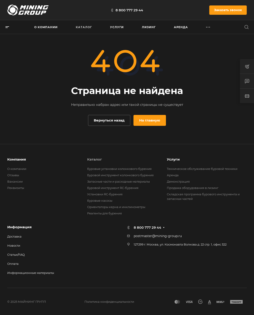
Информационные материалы (30, 273)
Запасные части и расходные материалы (118, 181)
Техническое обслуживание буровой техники (202, 169)
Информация (19, 227)
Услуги (173, 159)
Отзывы (13, 175)
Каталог (94, 159)
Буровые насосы (99, 200)
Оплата (13, 263)
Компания (16, 159)
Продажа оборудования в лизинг (192, 188)
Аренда (173, 175)
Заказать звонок (228, 10)
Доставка (14, 236)
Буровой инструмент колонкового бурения (120, 175)
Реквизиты (15, 188)
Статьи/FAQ (16, 254)
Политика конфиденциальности (109, 301)
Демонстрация (178, 181)
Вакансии (15, 181)
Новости (13, 245)
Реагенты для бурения (104, 213)
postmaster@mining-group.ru (158, 236)
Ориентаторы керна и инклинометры (116, 207)
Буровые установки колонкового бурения (119, 169)
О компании (16, 169)
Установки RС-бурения (105, 194)
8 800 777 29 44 (129, 10)
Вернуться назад (109, 120)
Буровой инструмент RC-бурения (112, 188)
